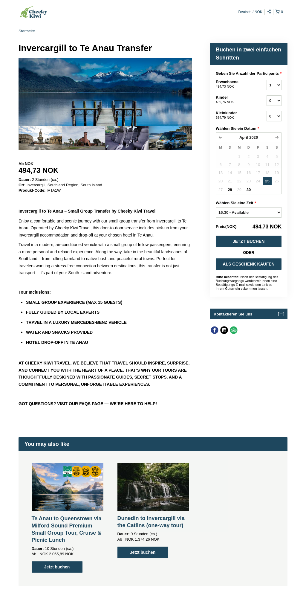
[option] (40, 138)
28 (230, 189)
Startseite (27, 31)
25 (267, 181)
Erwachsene (234, 84)
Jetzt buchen (249, 241)
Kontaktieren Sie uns (233, 314)
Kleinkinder (234, 115)
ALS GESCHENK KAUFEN (248, 264)
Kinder (234, 100)
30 (249, 189)
